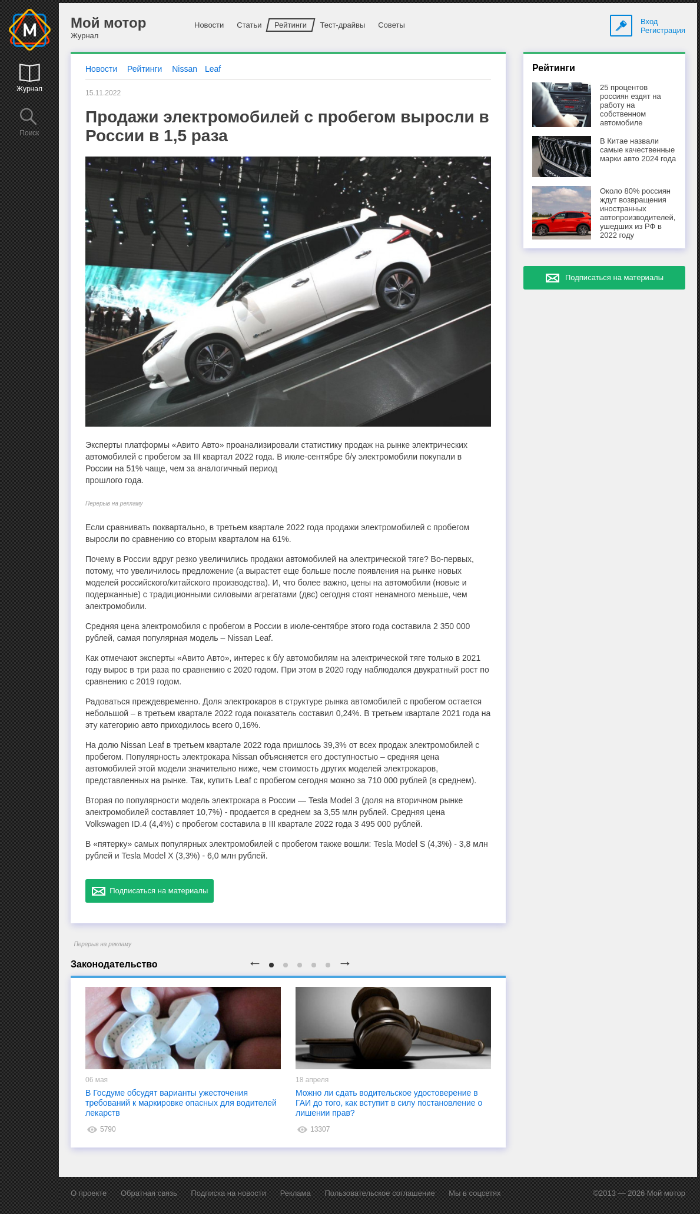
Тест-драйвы (342, 25)
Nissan (184, 69)
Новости (209, 25)
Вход (649, 21)
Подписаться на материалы (149, 891)
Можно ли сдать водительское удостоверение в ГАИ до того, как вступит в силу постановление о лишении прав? (389, 1102)
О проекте (89, 1193)
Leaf (213, 69)
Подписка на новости (228, 1193)
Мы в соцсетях (474, 1193)
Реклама (295, 1193)
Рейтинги (290, 25)
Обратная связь (149, 1193)
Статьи (249, 25)
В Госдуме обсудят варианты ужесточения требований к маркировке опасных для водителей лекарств (181, 1102)
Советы (391, 25)
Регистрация (663, 30)
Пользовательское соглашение (379, 1193)
